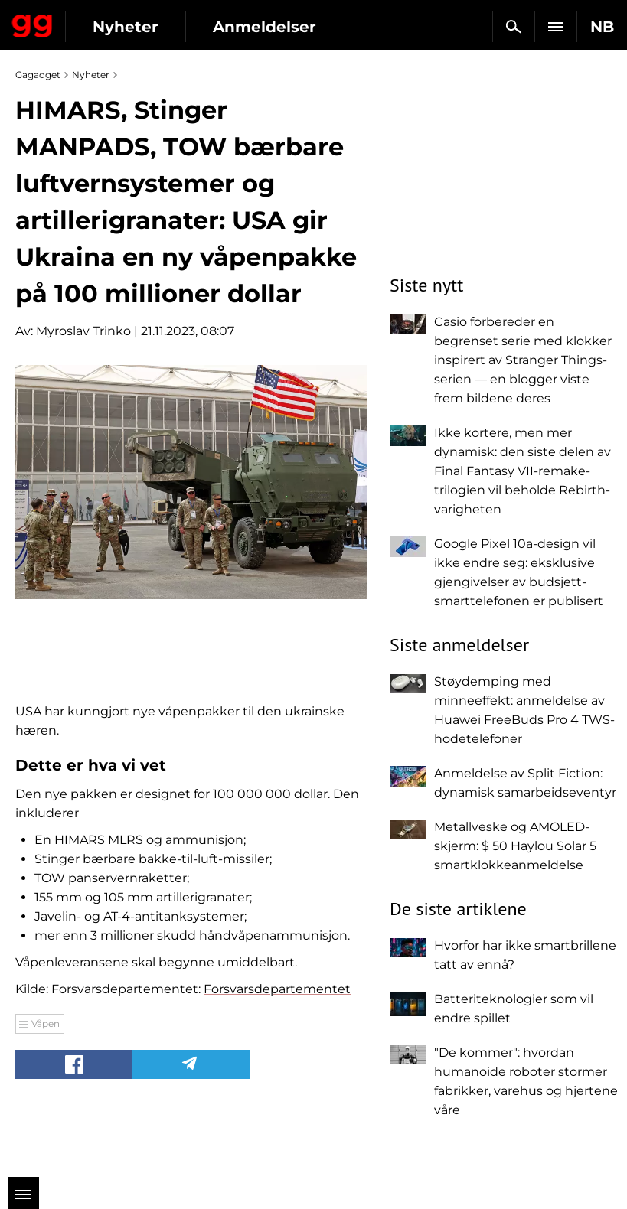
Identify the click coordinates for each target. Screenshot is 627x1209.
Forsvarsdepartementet (277, 989)
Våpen (45, 1023)
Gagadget (32, 23)
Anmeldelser (264, 27)
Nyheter (125, 27)
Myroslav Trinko (83, 331)
